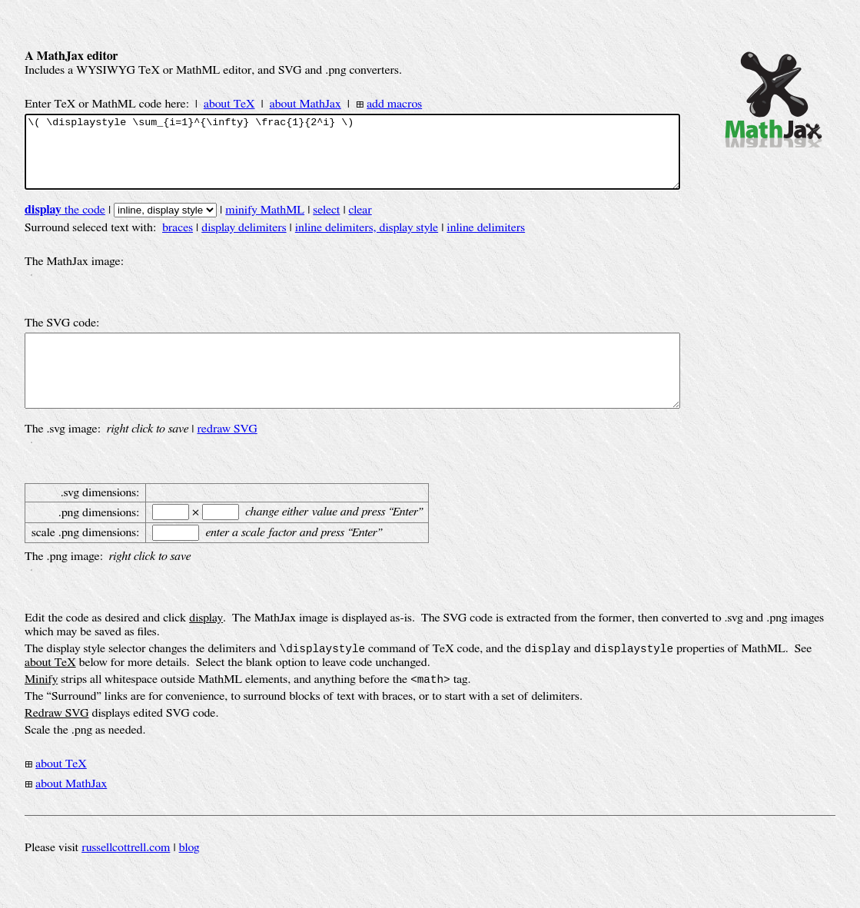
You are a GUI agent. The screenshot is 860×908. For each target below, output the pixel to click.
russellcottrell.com (125, 876)
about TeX (229, 104)
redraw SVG (227, 456)
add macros (394, 104)
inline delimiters (486, 241)
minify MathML (264, 223)
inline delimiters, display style (366, 241)
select (326, 223)
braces (177, 241)
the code (65, 223)
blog (189, 876)
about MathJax (305, 104)
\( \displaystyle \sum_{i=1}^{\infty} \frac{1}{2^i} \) (352, 159)
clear (360, 223)
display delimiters (243, 241)
